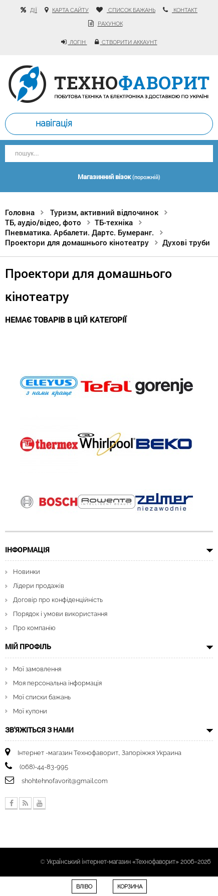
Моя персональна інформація (57, 683)
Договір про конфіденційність (58, 600)
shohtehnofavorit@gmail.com (65, 781)
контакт (184, 10)
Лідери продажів (38, 585)
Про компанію (34, 628)
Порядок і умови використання (60, 614)
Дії (33, 10)
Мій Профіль (28, 646)
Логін (77, 42)
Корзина (129, 886)
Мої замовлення (37, 669)
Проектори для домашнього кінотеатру (77, 242)
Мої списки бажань (42, 697)
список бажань (131, 10)
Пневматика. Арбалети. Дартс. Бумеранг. (79, 232)
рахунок (110, 24)
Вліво (84, 886)
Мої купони (30, 711)
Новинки (26, 571)
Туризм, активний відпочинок (104, 212)
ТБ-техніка (114, 222)
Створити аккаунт (128, 42)
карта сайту (70, 10)
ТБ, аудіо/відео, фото (43, 222)
